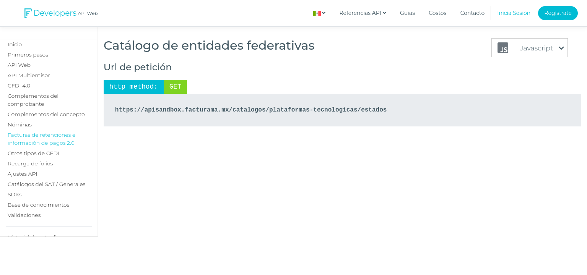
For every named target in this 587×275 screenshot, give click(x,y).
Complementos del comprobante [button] (33, 99)
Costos (437, 13)
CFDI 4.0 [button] (19, 85)
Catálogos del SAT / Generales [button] (47, 184)
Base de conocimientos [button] (38, 204)
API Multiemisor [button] (29, 75)
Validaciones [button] (24, 215)
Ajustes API (22, 173)
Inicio (15, 44)
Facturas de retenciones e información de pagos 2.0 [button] (41, 138)
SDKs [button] (14, 194)
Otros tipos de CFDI (33, 153)
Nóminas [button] (20, 124)
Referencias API (363, 13)
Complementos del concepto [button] (46, 114)
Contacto (472, 13)
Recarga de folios (30, 163)
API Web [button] (19, 64)
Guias (407, 13)
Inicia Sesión (513, 13)
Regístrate (558, 13)
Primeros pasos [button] (28, 54)
